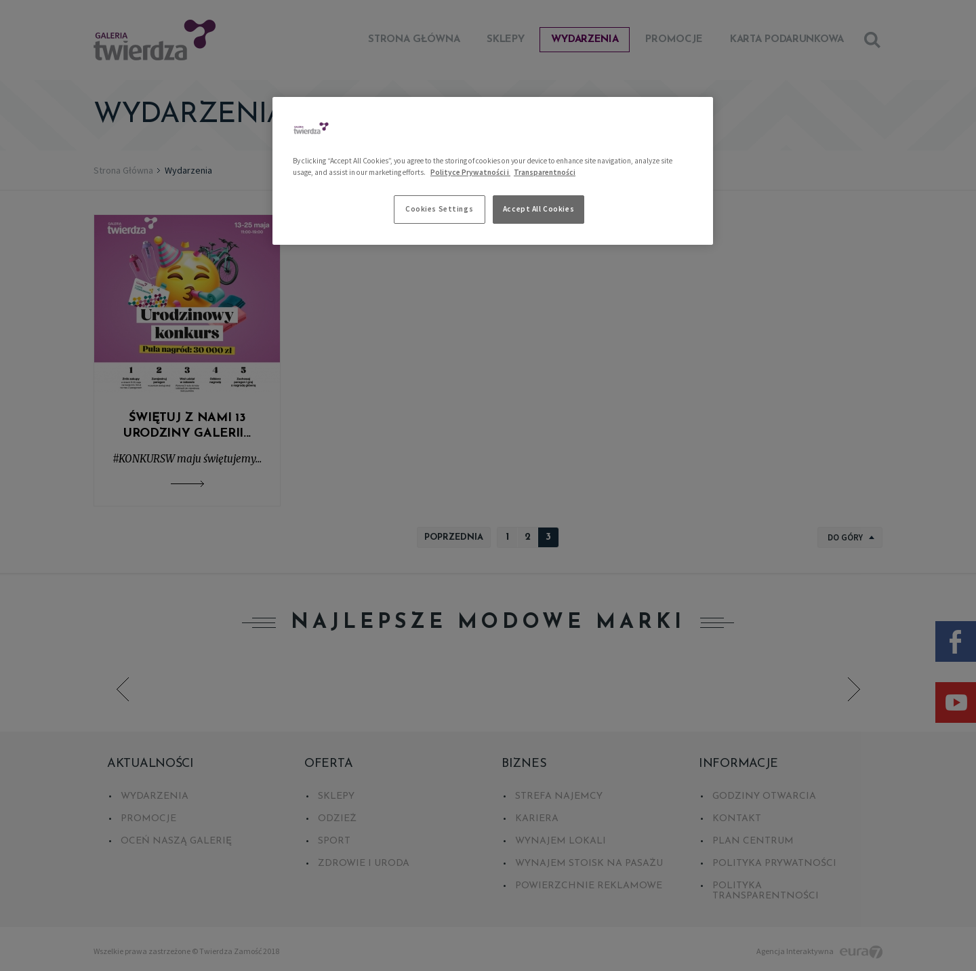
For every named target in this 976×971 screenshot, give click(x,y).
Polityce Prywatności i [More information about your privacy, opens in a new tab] (470, 172)
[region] (492, 171)
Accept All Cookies (538, 209)
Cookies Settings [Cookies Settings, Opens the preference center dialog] (439, 209)
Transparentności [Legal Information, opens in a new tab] (544, 172)
